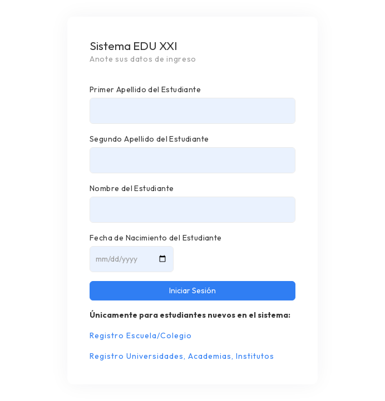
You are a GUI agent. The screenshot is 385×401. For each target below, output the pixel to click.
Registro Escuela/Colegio (141, 335)
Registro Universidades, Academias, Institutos (182, 356)
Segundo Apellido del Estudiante (149, 139)
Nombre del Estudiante (132, 188)
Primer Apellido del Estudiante (145, 89)
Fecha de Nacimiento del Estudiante (156, 238)
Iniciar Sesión (192, 290)
